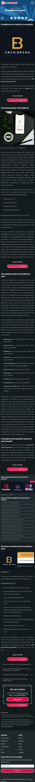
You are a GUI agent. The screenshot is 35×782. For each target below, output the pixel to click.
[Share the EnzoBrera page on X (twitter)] (15, 18)
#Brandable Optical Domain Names (11, 512)
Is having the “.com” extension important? (16, 675)
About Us (21, 741)
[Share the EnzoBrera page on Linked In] (22, 18)
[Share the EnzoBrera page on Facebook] (11, 18)
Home (20, 738)
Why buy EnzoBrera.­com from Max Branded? (16, 664)
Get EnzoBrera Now (13, 659)
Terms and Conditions (20, 695)
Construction (5, 747)
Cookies (20, 752)
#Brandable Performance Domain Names (12, 522)
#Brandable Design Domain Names (11, 506)
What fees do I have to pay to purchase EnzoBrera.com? (15, 680)
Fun (2, 749)
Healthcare (4, 741)
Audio (3, 752)
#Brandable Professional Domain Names (12, 529)
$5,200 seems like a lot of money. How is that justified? (16, 685)
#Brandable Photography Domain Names (12, 526)
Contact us (28, 88)
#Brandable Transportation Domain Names (13, 535)
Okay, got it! (17, 699)
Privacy (20, 749)
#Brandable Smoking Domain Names (11, 532)
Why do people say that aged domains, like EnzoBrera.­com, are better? (16, 669)
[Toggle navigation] (32, 3)
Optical (3, 744)
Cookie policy (20, 693)
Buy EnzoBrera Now (13, 100)
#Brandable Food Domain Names (10, 509)
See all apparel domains (7, 494)
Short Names (5, 738)
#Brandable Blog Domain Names (10, 516)
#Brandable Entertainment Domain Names (13, 519)
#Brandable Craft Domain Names (10, 502)
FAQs (20, 744)
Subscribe (17, 771)
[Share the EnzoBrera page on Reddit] (26, 18)
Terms (20, 747)
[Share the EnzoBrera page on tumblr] (19, 18)
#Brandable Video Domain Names (10, 539)
